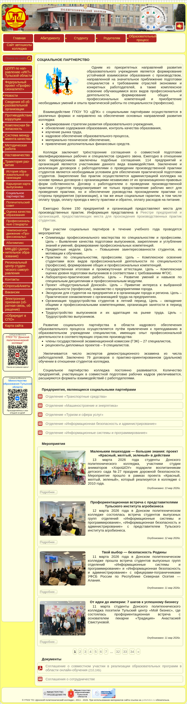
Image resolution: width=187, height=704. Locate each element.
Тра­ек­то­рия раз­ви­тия (17, 163)
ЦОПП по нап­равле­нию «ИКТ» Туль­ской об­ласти (18, 71)
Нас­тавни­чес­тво (17, 155)
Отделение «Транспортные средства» (76, 396)
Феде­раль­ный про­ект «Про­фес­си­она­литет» (18, 85)
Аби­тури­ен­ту (50, 38)
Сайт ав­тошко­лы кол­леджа (19, 46)
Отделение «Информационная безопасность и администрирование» (101, 424)
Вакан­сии (12, 292)
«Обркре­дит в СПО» (15, 317)
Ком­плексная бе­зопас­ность (18, 127)
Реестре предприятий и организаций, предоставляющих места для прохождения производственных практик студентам (110, 216)
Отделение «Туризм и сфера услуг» (74, 414)
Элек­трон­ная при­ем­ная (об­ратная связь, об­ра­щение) (18, 304)
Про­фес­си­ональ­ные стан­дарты (18, 222)
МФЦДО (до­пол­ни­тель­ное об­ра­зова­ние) (17, 252)
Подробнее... (48, 492)
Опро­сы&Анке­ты (17, 286)
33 (125, 652)
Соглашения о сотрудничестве (70, 679)
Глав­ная (19, 38)
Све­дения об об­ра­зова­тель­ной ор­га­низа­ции (17, 105)
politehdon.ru (148, 700)
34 (132, 652)
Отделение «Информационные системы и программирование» (96, 433)
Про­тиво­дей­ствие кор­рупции (18, 117)
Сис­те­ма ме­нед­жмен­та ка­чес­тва (18, 137)
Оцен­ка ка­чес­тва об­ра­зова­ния (18, 213)
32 (118, 652)
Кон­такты (12, 279)
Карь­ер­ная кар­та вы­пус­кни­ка (18, 185)
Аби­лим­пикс (15, 243)
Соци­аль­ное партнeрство (15, 194)
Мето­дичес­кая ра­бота (16, 147)
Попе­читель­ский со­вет (18, 204)
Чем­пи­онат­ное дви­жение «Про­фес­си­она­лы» (18, 233)
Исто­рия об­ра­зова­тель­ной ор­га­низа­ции (18, 175)
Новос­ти (11, 95)
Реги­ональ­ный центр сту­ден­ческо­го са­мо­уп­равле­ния (17, 268)
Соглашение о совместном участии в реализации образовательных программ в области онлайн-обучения (114, 668)
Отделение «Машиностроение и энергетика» (82, 405)
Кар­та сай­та (14, 325)
